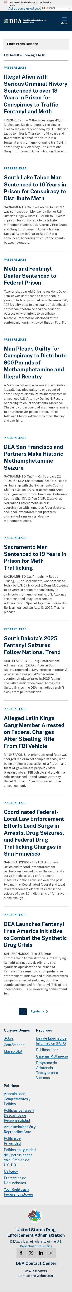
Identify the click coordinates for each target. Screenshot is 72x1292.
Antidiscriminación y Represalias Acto (20, 1129)
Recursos (44, 1030)
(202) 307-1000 (36, 1271)
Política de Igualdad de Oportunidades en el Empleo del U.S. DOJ (20, 1157)
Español (48, 8)
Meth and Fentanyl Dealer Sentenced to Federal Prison (30, 275)
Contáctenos (14, 1045)
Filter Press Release (22, 44)
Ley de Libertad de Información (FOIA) (51, 1040)
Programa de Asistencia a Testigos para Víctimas (47, 1070)
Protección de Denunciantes (15, 1180)
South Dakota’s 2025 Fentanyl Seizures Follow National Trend (32, 645)
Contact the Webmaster (36, 1276)
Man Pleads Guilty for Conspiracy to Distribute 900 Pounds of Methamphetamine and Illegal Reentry (35, 362)
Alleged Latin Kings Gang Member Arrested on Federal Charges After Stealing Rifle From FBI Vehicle (34, 732)
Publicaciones (47, 1050)
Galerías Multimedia (52, 1056)
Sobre (8, 1038)
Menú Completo (64, 21)
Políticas (11, 1086)
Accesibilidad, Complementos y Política (17, 1099)
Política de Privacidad (12, 1140)
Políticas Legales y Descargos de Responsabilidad (19, 1115)
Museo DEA (13, 1051)
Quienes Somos (17, 1030)
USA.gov (11, 1171)
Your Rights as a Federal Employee (18, 1191)
